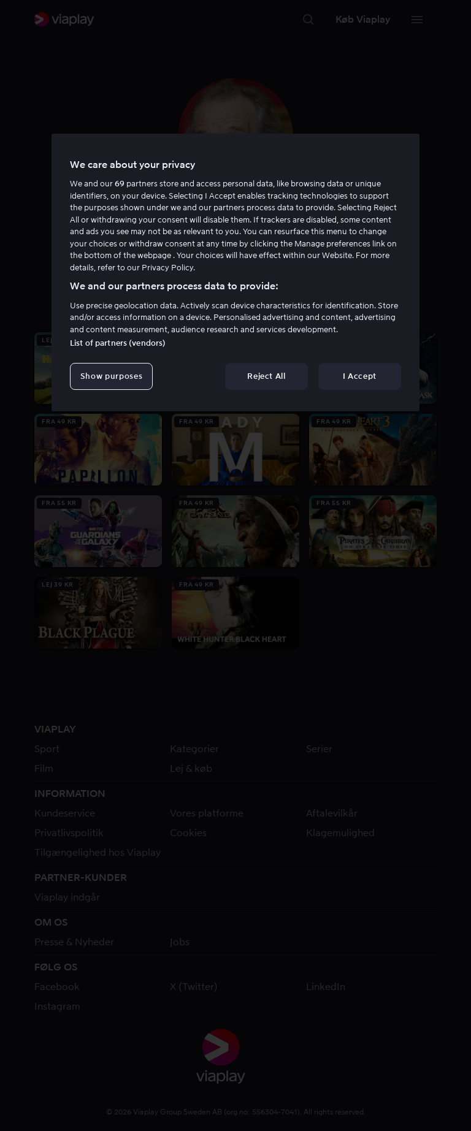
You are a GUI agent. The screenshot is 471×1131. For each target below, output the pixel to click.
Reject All (266, 376)
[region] (235, 273)
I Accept (360, 376)
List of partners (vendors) (118, 343)
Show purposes (111, 376)
